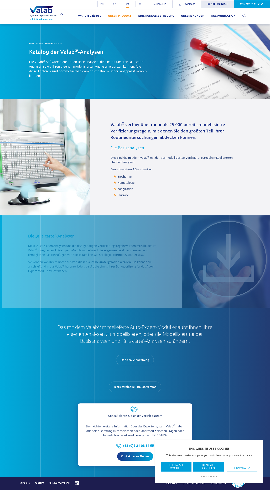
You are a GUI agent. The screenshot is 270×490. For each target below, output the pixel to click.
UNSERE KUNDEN (192, 16)
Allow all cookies (176, 467)
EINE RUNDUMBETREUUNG (156, 16)
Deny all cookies (208, 467)
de (127, 4)
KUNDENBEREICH (217, 4)
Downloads (189, 4)
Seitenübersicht (218, 483)
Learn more (209, 476)
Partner (39, 483)
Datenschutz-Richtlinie (194, 483)
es (140, 4)
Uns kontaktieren (59, 483)
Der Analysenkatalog (135, 361)
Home (31, 44)
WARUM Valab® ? (89, 16)
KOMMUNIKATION (223, 16)
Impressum (171, 483)
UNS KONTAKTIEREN (252, 4)
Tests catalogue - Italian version (135, 387)
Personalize (242, 468)
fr (102, 4)
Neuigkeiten (159, 4)
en (115, 4)
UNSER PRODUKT (119, 16)
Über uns (25, 483)
